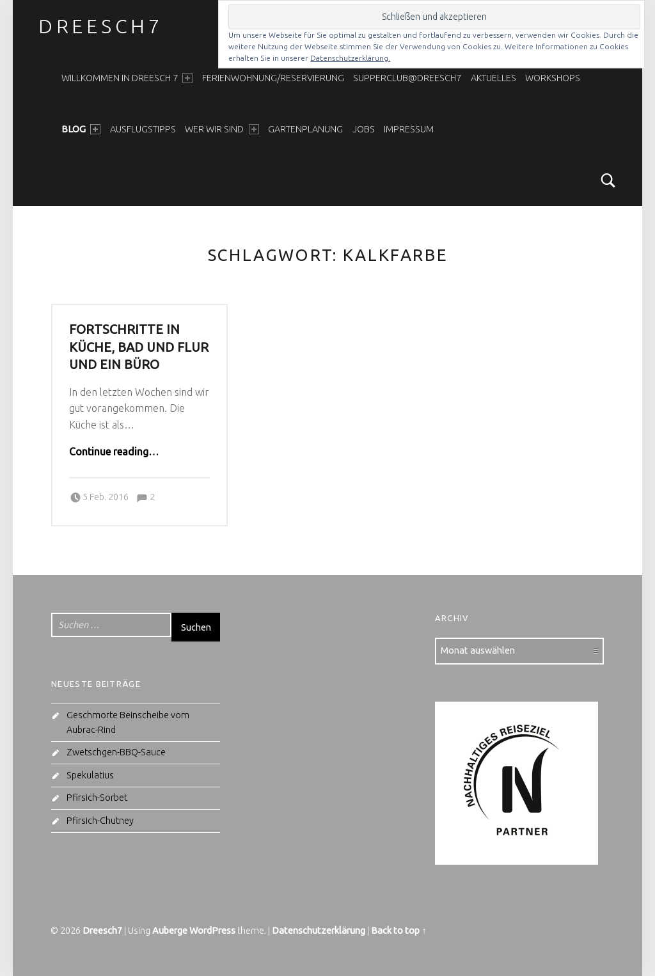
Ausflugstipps (143, 129)
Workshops (552, 78)
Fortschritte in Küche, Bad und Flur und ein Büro (139, 347)
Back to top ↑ (398, 930)
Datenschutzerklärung (318, 930)
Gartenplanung (305, 129)
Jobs (363, 129)
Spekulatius (90, 775)
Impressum (409, 129)
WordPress (212, 930)
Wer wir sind (221, 129)
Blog (80, 129)
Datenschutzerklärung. (350, 58)
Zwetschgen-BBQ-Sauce (116, 752)
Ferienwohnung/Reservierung (273, 78)
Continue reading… (114, 451)
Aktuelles (493, 78)
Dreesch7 (100, 26)
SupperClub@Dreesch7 (407, 78)
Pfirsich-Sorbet (97, 797)
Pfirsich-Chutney (100, 820)
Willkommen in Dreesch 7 (127, 78)
